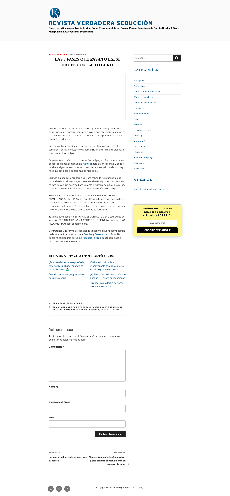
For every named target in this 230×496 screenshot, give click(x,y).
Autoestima (139, 86)
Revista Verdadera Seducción (101, 23)
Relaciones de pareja (143, 157)
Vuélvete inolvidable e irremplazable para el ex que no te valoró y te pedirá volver (107, 266)
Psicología (138, 152)
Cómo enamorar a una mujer (147, 91)
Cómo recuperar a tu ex (67, 303)
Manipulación (140, 141)
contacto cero (110, 310)
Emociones (139, 108)
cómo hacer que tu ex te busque (72, 307)
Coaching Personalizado (97, 234)
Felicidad (138, 124)
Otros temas (139, 146)
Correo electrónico (59, 402)
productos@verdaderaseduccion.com (151, 189)
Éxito (136, 119)
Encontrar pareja (141, 113)
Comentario (56, 346)
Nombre (53, 386)
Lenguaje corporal (142, 130)
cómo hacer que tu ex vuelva (81, 310)
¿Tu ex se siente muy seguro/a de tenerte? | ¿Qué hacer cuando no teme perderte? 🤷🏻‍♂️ (66, 266)
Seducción (139, 163)
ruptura (87, 163)
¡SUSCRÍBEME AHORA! (157, 230)
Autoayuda (139, 80)
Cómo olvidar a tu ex (143, 97)
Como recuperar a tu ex (88, 237)
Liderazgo (138, 135)
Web (51, 417)
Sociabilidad (139, 168)
